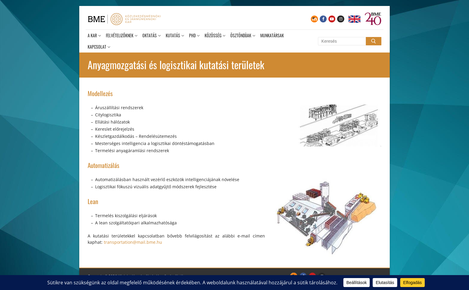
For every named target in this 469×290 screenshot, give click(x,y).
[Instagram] (340, 19)
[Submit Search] (373, 41)
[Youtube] (331, 19)
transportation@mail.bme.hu (133, 242)
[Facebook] (323, 19)
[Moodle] (314, 19)
